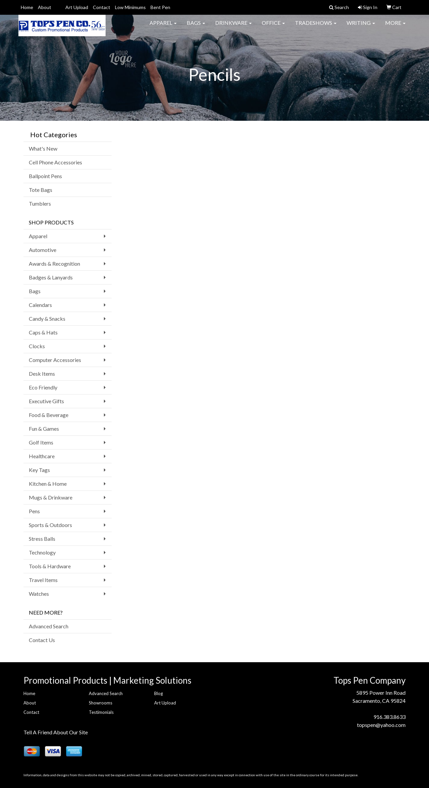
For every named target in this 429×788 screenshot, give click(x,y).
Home (27, 7)
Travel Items (43, 580)
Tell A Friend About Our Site (55, 732)
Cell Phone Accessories (55, 162)
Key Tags (39, 470)
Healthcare (42, 456)
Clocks (37, 346)
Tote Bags (40, 190)
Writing (361, 26)
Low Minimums (130, 7)
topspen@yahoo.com (381, 725)
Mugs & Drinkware (50, 497)
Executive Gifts (46, 401)
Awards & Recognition (54, 263)
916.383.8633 (389, 717)
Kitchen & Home (48, 483)
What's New (43, 148)
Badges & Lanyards (51, 277)
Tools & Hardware (50, 566)
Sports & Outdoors (50, 525)
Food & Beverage (48, 415)
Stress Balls (42, 538)
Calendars (40, 305)
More (395, 26)
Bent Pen (160, 7)
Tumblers (40, 203)
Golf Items (41, 442)
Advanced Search (48, 626)
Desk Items (42, 373)
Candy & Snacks (47, 318)
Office (273, 26)
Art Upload (76, 7)
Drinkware (233, 26)
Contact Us (42, 640)
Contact (101, 7)
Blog (158, 693)
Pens (34, 511)
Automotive (42, 250)
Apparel (163, 26)
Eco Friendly (43, 387)
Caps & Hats (43, 332)
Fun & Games (44, 428)
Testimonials (101, 712)
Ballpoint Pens (45, 176)
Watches (39, 593)
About (44, 7)
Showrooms (100, 702)
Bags (196, 26)
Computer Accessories (55, 360)
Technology (42, 552)
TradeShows (315, 26)
